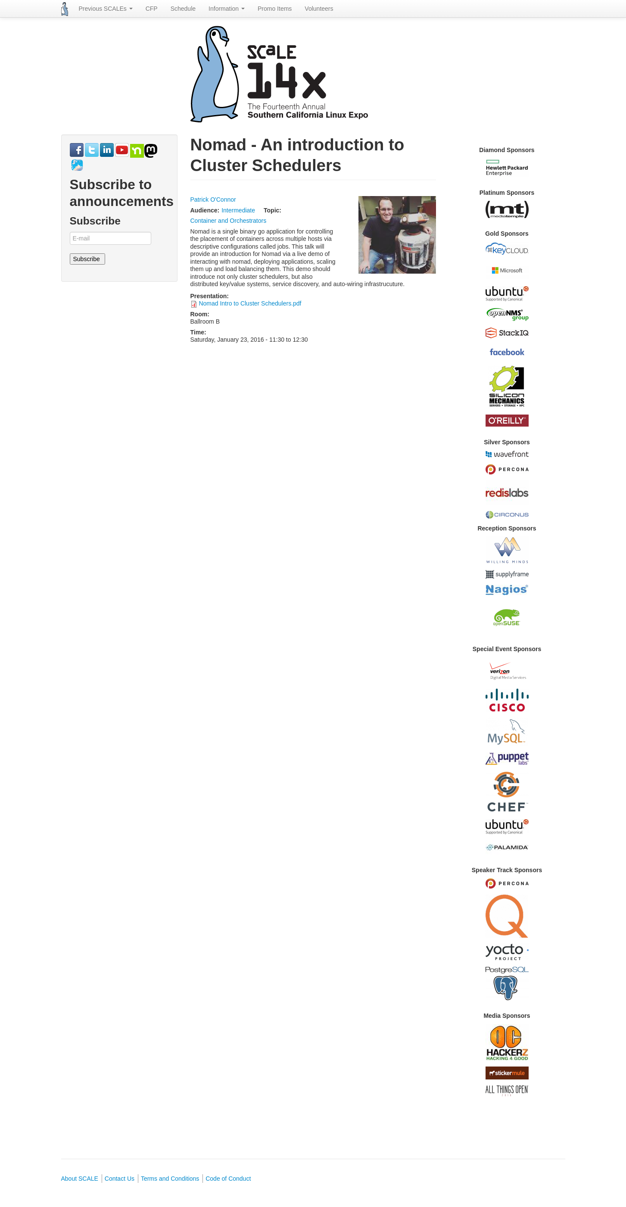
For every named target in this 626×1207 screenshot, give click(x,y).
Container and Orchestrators (228, 220)
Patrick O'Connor (213, 199)
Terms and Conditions (170, 1178)
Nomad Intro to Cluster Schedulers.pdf (250, 303)
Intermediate (238, 210)
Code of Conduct (228, 1178)
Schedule (183, 8)
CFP (152, 8)
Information (227, 8)
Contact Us (119, 1178)
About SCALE (79, 1178)
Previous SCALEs (106, 8)
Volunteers (319, 8)
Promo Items (275, 8)
